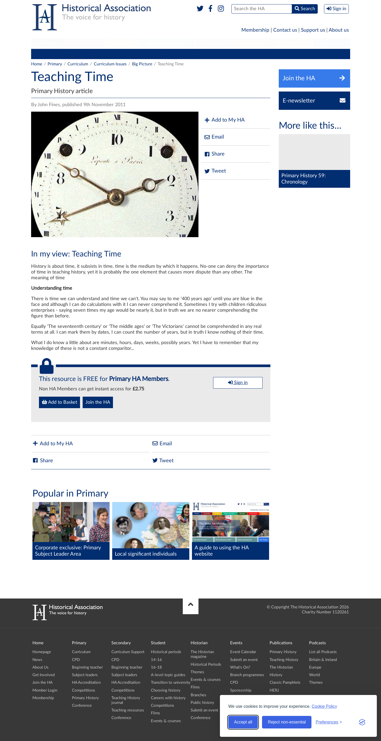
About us (339, 30)
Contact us (285, 30)
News (37, 660)
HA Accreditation (171, 54)
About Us (40, 667)
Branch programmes (247, 675)
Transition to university (170, 683)
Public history (202, 703)
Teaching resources (127, 710)
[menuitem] (47, 43)
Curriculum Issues (110, 64)
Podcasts (294, 43)
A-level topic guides (168, 675)
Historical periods (166, 652)
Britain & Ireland (323, 660)
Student (121, 43)
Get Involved (43, 675)
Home (36, 64)
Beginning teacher (95, 54)
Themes (197, 672)
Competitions (207, 54)
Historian (213, 43)
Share (214, 154)
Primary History (242, 54)
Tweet (215, 171)
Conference (275, 54)
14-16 (156, 660)
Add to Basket (59, 402)
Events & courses (166, 721)
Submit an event (204, 710)
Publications (254, 43)
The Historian (281, 667)
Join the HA (98, 402)
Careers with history (168, 698)
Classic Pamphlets (285, 683)
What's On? (240, 667)
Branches (331, 43)
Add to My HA (224, 120)
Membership (255, 30)
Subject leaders (133, 54)
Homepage (41, 652)
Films (155, 713)
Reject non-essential (287, 722)
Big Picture (142, 64)
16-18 (156, 667)
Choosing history (165, 690)
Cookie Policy (324, 706)
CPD (66, 54)
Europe (315, 667)
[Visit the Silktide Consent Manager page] (362, 722)
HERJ (274, 690)
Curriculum (44, 54)
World (314, 675)
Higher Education (166, 43)
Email (214, 137)
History (276, 675)
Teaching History (284, 660)
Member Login (44, 690)
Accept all (243, 722)
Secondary (84, 43)
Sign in (238, 382)
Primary (47, 43)
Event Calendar (243, 652)
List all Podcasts (323, 652)
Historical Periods (206, 664)
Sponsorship (240, 690)
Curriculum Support (127, 652)
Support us (313, 30)
